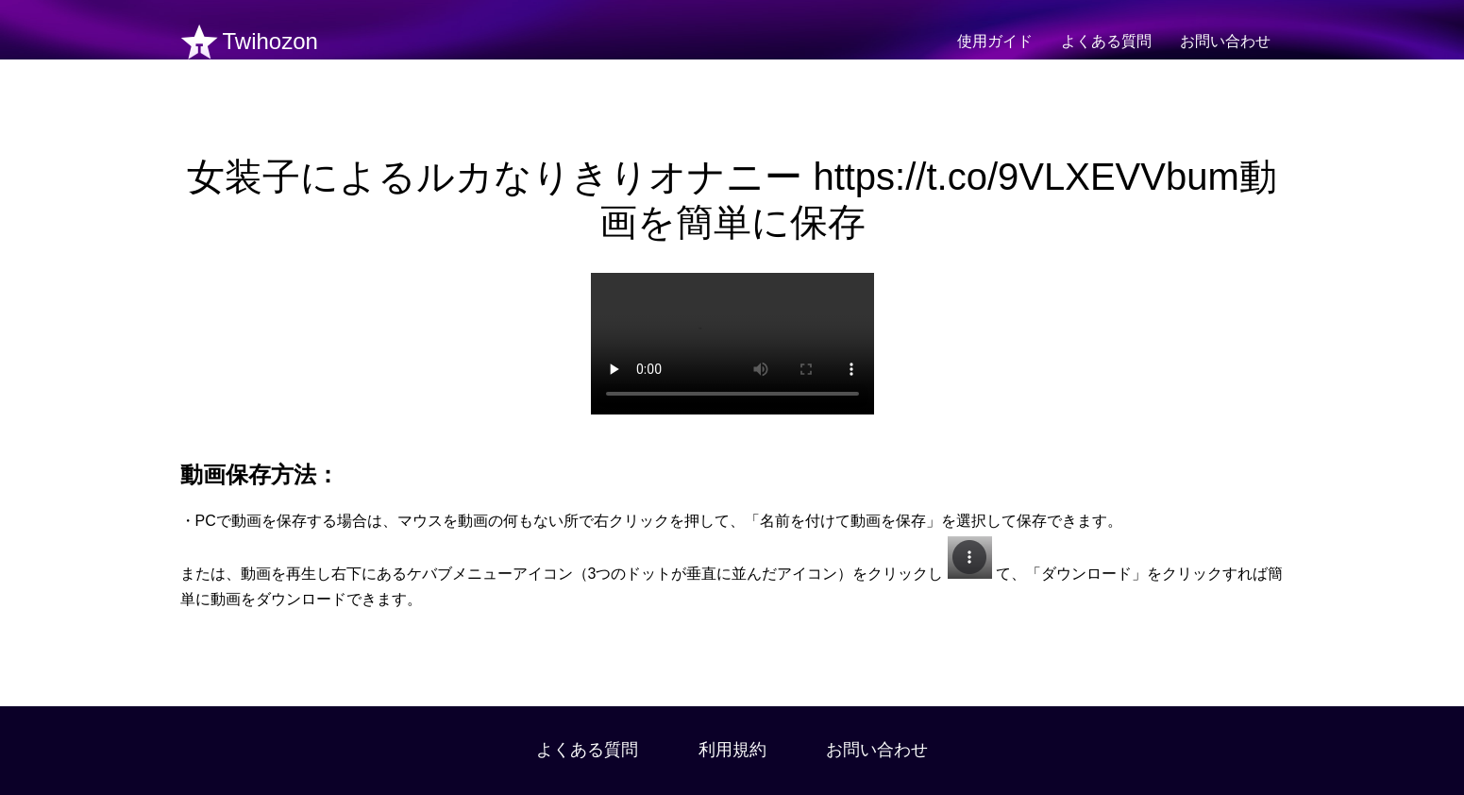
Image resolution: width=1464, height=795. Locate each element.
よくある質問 (1106, 41)
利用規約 (732, 749)
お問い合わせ (1225, 41)
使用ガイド (995, 41)
